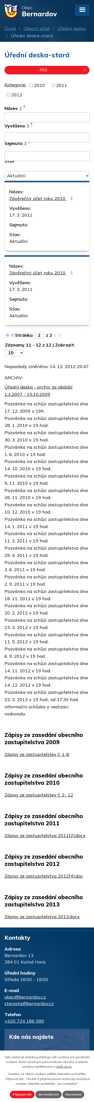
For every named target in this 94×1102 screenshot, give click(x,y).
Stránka (24, 335)
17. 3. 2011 (21, 215)
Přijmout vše (22, 1094)
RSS (63, 69)
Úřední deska (71, 28)
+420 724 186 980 (24, 1021)
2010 (39, 85)
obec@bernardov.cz (25, 997)
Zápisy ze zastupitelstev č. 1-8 (37, 754)
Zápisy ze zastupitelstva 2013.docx (42, 916)
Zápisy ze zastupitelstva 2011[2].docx (45, 835)
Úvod (10, 28)
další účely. (64, 1066)
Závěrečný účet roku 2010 (42, 198)
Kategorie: (15, 85)
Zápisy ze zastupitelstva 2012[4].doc (44, 876)
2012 (16, 95)
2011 (61, 85)
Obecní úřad (37, 28)
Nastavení (73, 1094)
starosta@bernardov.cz (29, 1003)
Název (13, 108)
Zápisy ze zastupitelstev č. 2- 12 (39, 795)
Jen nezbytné (48, 1094)
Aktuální (18, 241)
